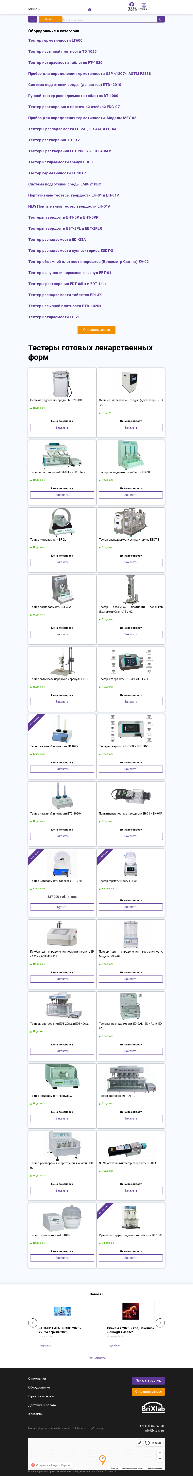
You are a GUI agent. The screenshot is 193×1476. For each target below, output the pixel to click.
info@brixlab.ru (154, 1430)
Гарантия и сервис (41, 1396)
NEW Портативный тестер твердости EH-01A (127, 1163)
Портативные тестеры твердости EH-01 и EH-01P (130, 813)
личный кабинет (132, 4)
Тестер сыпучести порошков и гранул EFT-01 (59, 679)
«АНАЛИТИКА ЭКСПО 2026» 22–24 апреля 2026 (60, 1330)
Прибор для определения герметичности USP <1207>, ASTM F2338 (62, 954)
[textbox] (50, 19)
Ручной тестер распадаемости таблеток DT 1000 (131, 1235)
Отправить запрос (96, 330)
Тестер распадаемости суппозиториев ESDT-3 (129, 539)
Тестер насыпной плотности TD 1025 (54, 746)
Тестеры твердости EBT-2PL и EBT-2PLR (124, 679)
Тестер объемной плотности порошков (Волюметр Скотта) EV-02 (131, 609)
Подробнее (45, 1345)
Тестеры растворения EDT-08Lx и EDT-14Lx (57, 472)
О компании (37, 1378)
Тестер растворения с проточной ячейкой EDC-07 (62, 1165)
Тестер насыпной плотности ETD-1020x (55, 813)
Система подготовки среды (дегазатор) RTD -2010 (131, 402)
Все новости (96, 1358)
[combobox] (50, 19)
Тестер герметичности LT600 (118, 880)
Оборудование (39, 1387)
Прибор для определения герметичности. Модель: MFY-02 (131, 954)
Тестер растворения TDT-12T (118, 1095)
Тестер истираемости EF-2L (48, 539)
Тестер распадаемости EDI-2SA (50, 607)
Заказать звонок (148, 1380)
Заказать (62, 427)
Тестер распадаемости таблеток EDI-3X (125, 472)
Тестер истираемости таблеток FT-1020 (56, 880)
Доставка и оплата (42, 1405)
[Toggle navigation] (34, 9)
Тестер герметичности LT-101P (50, 1235)
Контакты (35, 1414)
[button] (32, 19)
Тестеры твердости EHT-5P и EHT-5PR (123, 746)
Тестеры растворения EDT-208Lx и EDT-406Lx (59, 1023)
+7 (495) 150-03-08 (152, 1425)
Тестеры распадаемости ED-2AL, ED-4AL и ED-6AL (131, 1026)
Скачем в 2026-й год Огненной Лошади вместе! (130, 1330)
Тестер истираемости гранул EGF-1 (53, 1095)
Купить (62, 907)
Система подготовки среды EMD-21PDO (56, 400)
